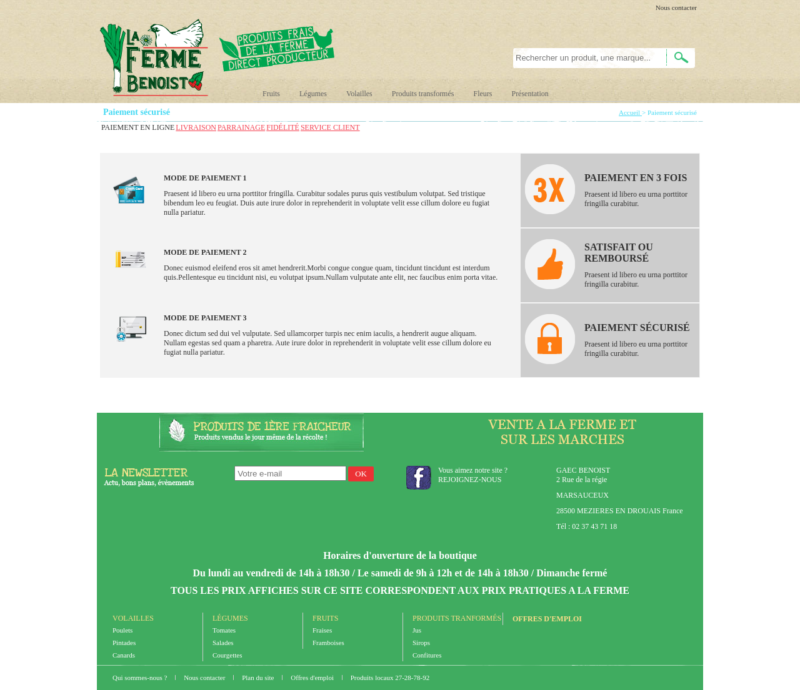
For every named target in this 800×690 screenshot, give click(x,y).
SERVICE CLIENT (330, 127)
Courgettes (227, 655)
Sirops (421, 642)
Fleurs (482, 93)
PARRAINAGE (241, 127)
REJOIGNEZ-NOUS (469, 479)
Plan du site (259, 677)
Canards (123, 655)
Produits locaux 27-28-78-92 (390, 677)
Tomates (224, 630)
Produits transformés (423, 93)
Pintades (124, 642)
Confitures (426, 655)
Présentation (529, 93)
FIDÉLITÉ (282, 127)
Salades (223, 642)
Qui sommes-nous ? (140, 677)
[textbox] (582, 58)
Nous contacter (676, 7)
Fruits (271, 93)
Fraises (322, 630)
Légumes (313, 93)
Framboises (328, 642)
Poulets (122, 630)
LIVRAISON (196, 127)
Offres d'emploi (547, 618)
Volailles (359, 93)
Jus (416, 630)
